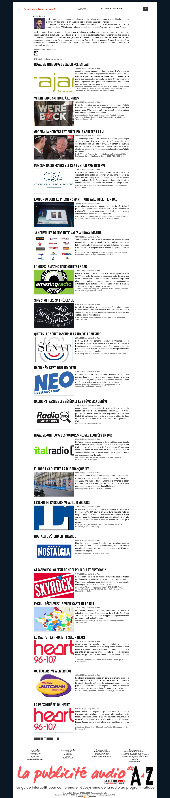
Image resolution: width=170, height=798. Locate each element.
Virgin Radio (120, 117)
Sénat (124, 354)
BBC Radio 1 (113, 87)
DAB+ (82, 216)
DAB (107, 89)
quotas (104, 354)
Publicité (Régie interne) (35, 759)
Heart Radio (121, 89)
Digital (68, 756)
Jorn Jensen (88, 154)
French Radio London (111, 289)
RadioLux (79, 527)
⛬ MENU (82, 8)
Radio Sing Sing (109, 317)
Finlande (78, 553)
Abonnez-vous (35, 751)
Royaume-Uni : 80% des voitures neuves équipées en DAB (73, 435)
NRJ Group (105, 553)
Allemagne (79, 587)
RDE (113, 156)
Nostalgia (87, 553)
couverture (88, 621)
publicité (122, 185)
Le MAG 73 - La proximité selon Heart (59, 637)
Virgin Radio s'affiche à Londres (56, 98)
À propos (35, 755)
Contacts (35, 758)
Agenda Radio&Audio (102, 753)
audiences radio (90, 87)
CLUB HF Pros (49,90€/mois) (134, 753)
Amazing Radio (81, 289)
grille (84, 385)
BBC (105, 87)
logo (88, 385)
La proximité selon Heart (52, 704)
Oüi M (114, 587)
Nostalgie (96, 553)
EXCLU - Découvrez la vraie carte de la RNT (64, 603)
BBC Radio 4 (82, 89)
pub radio (114, 185)
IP (87, 424)
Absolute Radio (81, 115)
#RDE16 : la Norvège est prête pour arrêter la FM (69, 131)
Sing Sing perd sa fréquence (54, 300)
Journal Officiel (86, 185)
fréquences (96, 587)
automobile (79, 457)
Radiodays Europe (82, 156)
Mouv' (104, 587)
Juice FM (79, 91)
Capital (91, 89)
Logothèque (35, 756)
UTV (111, 255)
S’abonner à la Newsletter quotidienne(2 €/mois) (135, 757)
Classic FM (99, 89)
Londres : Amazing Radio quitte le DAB (60, 266)
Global (112, 89)
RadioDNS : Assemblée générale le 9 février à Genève (70, 401)
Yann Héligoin (81, 319)
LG (87, 216)
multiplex (105, 115)
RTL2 (100, 589)
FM (81, 154)
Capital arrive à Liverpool (52, 670)
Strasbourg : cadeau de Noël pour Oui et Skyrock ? (70, 569)
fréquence (84, 317)
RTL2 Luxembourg (91, 527)
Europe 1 (92, 488)
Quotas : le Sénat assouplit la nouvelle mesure (67, 333)
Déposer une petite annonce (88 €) (135, 751)
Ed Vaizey (94, 457)
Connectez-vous (35, 753)
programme (110, 385)
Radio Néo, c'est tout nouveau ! (55, 367)
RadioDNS (93, 424)
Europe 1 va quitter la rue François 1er (61, 468)
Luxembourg (109, 525)
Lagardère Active (104, 488)
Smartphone (114, 218)
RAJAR (87, 91)
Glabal (98, 660)
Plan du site (78, 797)
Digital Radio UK (98, 253)
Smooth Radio (108, 91)
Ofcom (115, 660)
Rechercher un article (102, 755)
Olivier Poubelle (97, 385)
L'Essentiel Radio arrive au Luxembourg (62, 502)
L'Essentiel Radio (95, 525)
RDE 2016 (120, 156)
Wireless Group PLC (83, 119)
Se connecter (31, 9)
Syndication (91, 797)
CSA (77, 185)
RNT (100, 117)
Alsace (88, 587)
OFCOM (117, 253)
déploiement (104, 621)
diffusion (79, 424)
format (78, 385)
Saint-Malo (121, 317)
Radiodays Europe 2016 (101, 156)
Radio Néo (99, 387)
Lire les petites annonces (102, 751)
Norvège (98, 154)
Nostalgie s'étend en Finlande (55, 536)
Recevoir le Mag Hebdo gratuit (102, 756)
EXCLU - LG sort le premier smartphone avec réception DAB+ (76, 199)
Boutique (135, 759)
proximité (123, 660)
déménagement (81, 488)
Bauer (100, 87)
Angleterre (79, 660)
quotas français (114, 354)
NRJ (109, 587)
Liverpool (101, 691)
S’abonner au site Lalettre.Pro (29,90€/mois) (134, 755)
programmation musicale (90, 354)
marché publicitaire (101, 185)
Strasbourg (115, 589)
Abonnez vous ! (47, 9)
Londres (97, 115)
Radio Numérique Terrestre (86, 291)
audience (79, 87)
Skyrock (107, 589)
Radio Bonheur (95, 317)
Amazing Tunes (95, 289)
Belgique (79, 525)
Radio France (80, 187)
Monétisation (68, 755)
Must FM (118, 525)
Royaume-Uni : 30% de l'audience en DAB (61, 64)
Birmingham (90, 660)
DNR (85, 525)
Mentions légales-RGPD (106, 795)
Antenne (68, 751)
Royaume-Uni (96, 91)
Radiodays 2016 (118, 154)
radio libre (90, 387)
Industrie (68, 753)
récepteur (79, 459)
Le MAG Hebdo (68, 758)
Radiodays (107, 154)
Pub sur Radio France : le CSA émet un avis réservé (69, 165)
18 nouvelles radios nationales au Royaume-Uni (67, 232)
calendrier (79, 621)
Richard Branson (91, 117)
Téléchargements (135, 761)
